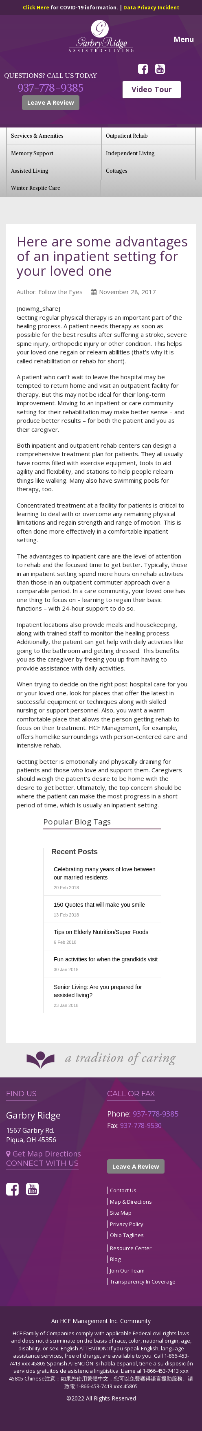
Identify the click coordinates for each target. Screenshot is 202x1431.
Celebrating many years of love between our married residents (105, 873)
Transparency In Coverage (143, 1281)
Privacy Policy (126, 1224)
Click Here (36, 7)
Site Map (121, 1212)
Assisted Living (29, 170)
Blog (115, 1259)
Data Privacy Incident (151, 7)
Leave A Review (50, 102)
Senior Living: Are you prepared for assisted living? (98, 991)
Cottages (116, 170)
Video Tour (152, 89)
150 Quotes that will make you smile (99, 904)
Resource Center (131, 1248)
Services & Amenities (37, 135)
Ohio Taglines (127, 1235)
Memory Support (32, 153)
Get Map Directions (43, 1153)
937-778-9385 (50, 88)
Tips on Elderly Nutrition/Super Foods (101, 932)
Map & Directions (131, 1201)
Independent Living (130, 153)
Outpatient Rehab (127, 135)
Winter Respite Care (35, 188)
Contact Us (123, 1190)
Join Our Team (127, 1270)
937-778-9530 (141, 1125)
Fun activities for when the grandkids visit (106, 959)
